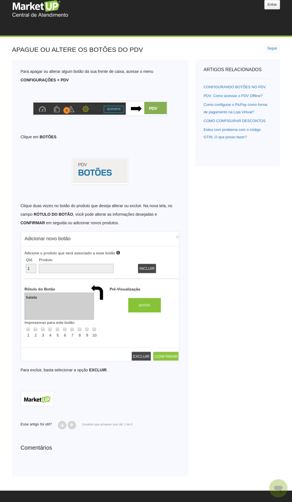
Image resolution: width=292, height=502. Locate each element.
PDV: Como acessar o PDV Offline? (233, 96)
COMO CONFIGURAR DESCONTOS (234, 121)
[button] (62, 425)
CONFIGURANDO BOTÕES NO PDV (235, 87)
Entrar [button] (272, 5)
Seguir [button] (272, 48)
